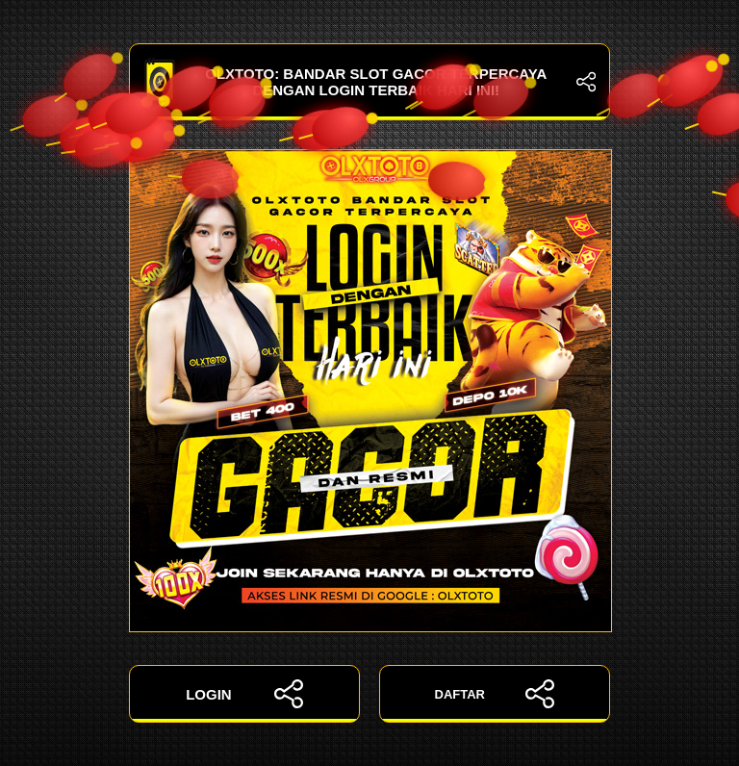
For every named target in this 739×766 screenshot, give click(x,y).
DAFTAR (495, 693)
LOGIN (244, 693)
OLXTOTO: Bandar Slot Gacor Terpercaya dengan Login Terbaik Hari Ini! (369, 82)
